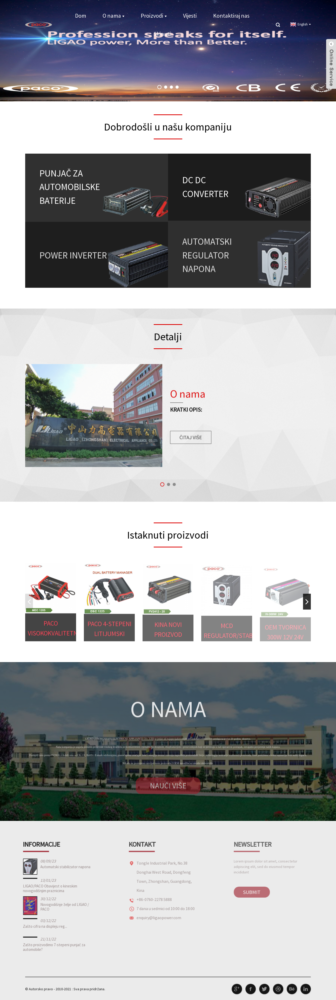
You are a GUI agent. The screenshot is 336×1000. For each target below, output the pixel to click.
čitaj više (190, 444)
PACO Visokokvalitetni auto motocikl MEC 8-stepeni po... (52, 635)
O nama (113, 15)
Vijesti (190, 15)
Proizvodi (154, 15)
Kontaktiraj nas (231, 15)
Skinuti (162, 33)
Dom (80, 15)
